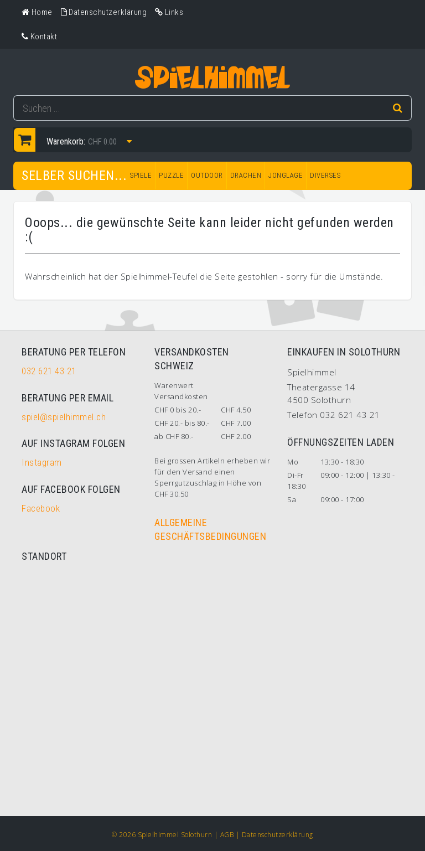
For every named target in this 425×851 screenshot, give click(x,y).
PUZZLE (171, 175)
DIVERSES (325, 175)
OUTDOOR (207, 175)
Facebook (41, 508)
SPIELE (141, 175)
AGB (227, 834)
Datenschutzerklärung (277, 834)
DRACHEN (246, 175)
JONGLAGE (285, 175)
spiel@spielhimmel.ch (64, 416)
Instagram (42, 462)
